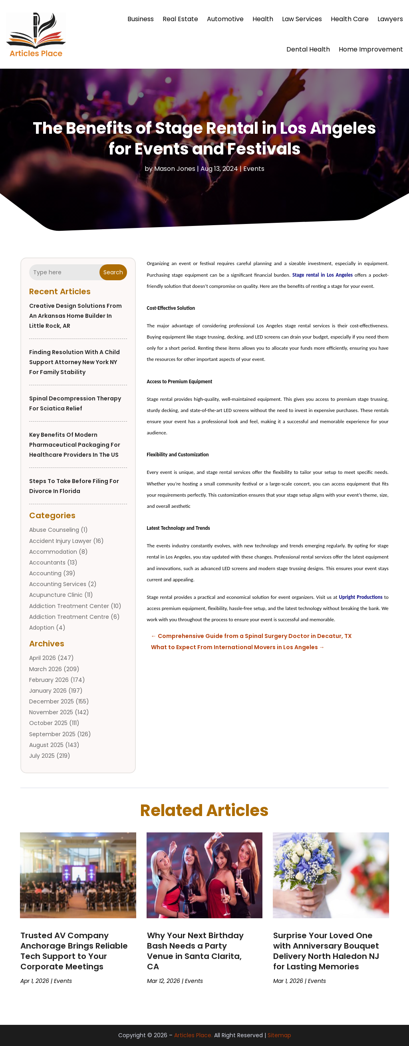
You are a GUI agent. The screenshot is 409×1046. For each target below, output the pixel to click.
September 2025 (52, 734)
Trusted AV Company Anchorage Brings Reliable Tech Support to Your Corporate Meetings (74, 951)
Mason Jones (174, 168)
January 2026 (48, 691)
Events (253, 168)
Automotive (225, 19)
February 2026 (49, 680)
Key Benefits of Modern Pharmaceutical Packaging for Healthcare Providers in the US (74, 445)
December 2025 (51, 701)
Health (262, 19)
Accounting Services (57, 584)
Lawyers (390, 19)
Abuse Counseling (54, 530)
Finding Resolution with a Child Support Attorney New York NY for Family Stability (74, 362)
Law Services (302, 19)
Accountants (47, 563)
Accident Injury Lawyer (60, 541)
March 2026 (45, 669)
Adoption (41, 628)
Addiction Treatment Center (69, 606)
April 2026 (42, 658)
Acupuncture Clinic (56, 595)
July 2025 (42, 756)
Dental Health (308, 49)
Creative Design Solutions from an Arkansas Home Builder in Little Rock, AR (75, 316)
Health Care (350, 19)
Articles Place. (193, 1035)
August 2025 (46, 745)
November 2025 (51, 712)
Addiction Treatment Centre (69, 617)
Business (140, 19)
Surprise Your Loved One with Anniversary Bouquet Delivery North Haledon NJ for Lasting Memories (326, 951)
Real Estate (180, 19)
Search (113, 272)
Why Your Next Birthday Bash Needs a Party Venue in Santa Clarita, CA (195, 951)
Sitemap (279, 1035)
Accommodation (53, 552)
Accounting (45, 573)
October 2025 (48, 723)
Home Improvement (371, 49)
